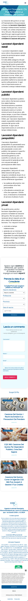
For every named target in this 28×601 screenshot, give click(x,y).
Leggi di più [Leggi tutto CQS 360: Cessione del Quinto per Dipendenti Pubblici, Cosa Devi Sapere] (14, 454)
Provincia (6, 301)
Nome (5, 353)
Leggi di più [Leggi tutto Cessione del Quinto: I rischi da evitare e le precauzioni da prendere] (14, 421)
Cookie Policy (10, 599)
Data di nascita (8, 307)
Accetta (14, 587)
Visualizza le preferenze (14, 595)
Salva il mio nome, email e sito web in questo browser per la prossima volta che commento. (13, 368)
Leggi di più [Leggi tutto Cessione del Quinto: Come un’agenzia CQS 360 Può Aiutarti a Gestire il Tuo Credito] (14, 487)
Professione (7, 295)
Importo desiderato (9, 289)
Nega (14, 591)
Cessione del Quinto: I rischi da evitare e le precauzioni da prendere (14, 416)
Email (5, 360)
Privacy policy (17, 599)
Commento (6, 338)
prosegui (14, 314)
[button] (26, 570)
